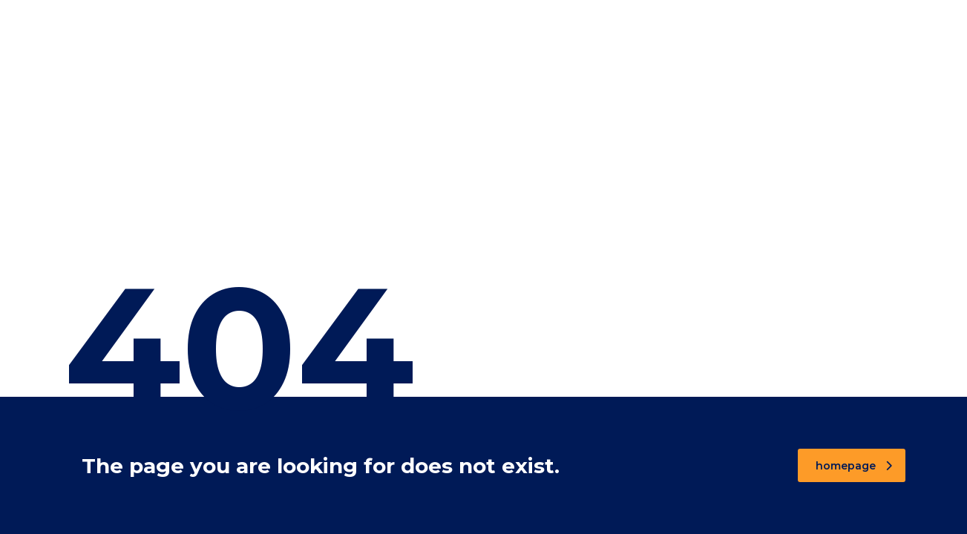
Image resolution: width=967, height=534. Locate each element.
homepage (854, 465)
